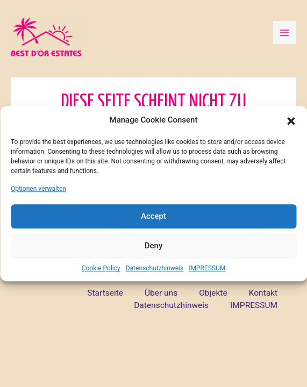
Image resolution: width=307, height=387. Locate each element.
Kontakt (263, 293)
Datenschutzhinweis (155, 268)
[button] (290, 120)
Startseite (105, 293)
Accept (153, 216)
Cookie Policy (101, 268)
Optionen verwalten (38, 188)
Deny (154, 245)
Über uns (161, 293)
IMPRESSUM (207, 268)
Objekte (213, 293)
